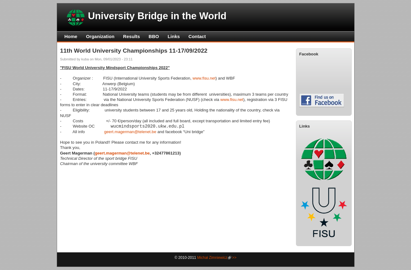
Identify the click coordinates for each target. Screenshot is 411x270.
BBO (154, 36)
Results (131, 36)
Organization (100, 36)
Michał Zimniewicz (212, 257)
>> (234, 257)
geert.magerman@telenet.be (130, 131)
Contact (197, 36)
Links (174, 36)
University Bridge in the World (157, 16)
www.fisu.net (204, 78)
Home (71, 36)
